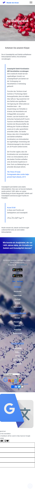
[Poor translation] (6, 440)
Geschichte (17, 291)
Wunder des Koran (13, 3)
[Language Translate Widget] (11, 374)
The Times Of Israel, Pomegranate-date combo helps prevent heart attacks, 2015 (18, 174)
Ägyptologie (18, 295)
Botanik (17, 303)
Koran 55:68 (11, 208)
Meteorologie (17, 333)
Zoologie (18, 299)
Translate (15, 384)
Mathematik (18, 307)
